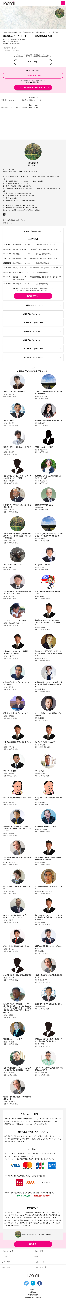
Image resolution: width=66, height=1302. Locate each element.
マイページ (37, 1217)
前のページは (33, 106)
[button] (63, 3)
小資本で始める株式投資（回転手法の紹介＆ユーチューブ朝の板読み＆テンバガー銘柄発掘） (30, 32)
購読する (32, 1244)
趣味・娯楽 (6, 1267)
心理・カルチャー (41, 1262)
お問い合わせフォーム (10, 223)
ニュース (5, 1256)
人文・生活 (6, 1262)
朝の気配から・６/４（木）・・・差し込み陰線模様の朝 (32, 254)
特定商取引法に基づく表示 (33, 1297)
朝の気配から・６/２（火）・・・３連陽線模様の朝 (30, 272)
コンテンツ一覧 (40, 1267)
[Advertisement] (33, 125)
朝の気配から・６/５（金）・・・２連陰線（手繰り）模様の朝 (34, 244)
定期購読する (32, 296)
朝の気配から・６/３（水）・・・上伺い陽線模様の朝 (31, 263)
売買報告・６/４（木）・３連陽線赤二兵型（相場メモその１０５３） (36, 249)
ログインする (32, 62)
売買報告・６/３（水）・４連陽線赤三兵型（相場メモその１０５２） (36, 258)
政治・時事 (39, 1251)
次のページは (33, 99)
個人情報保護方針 (33, 1295)
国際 (36, 1256)
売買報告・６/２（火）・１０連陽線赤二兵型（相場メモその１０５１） (37, 268)
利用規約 (33, 1292)
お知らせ (33, 1289)
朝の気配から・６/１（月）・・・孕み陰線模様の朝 (30, 284)
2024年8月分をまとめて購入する (32, 87)
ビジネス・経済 (7, 1251)
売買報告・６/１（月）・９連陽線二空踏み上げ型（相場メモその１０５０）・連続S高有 (37, 278)
